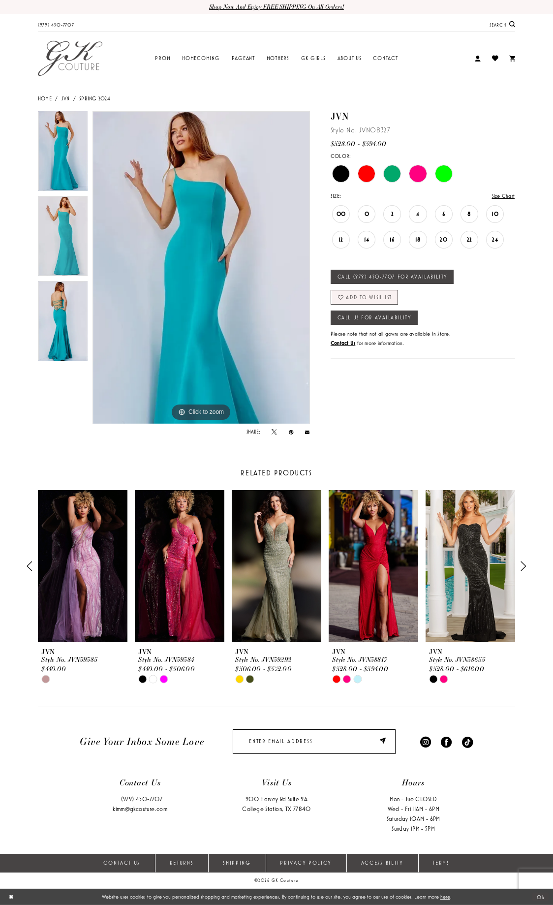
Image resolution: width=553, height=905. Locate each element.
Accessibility (382, 863)
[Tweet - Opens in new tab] (274, 432)
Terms (440, 863)
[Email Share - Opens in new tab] (307, 432)
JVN (65, 98)
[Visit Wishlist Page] (494, 58)
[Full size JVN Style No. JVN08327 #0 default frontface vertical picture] (201, 268)
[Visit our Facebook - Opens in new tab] (446, 741)
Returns (182, 863)
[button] (477, 59)
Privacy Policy (306, 863)
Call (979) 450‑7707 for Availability (393, 277)
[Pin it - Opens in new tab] (291, 432)
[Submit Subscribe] (384, 741)
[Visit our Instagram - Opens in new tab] (425, 741)
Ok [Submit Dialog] (541, 897)
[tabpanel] (63, 153)
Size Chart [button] (503, 196)
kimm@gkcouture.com (140, 808)
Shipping (237, 863)
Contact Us (121, 863)
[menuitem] (56, 24)
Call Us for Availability (375, 317)
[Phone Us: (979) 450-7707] (56, 24)
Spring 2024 (94, 98)
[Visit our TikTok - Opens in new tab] (467, 741)
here (445, 897)
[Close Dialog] (11, 896)
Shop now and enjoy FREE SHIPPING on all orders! (276, 6)
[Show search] (502, 24)
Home (45, 98)
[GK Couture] (70, 58)
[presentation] (82, 566)
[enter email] (314, 741)
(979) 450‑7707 (141, 799)
